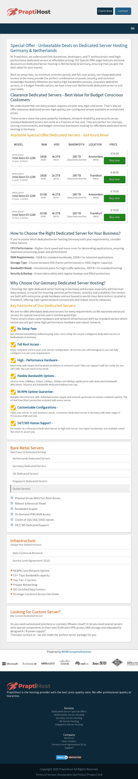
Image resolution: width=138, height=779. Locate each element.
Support (69, 747)
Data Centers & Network (27, 553)
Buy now (114, 160)
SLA (100, 774)
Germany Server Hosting (69, 718)
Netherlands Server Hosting (69, 714)
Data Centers (69, 741)
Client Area (105, 11)
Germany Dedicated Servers (29, 466)
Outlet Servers (21, 488)
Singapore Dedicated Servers (30, 481)
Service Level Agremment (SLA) (69, 744)
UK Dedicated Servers (25, 473)
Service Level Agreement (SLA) (31, 560)
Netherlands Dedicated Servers (31, 458)
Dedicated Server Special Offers (69, 711)
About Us (69, 738)
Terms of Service (46, 774)
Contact (123, 11)
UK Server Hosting (69, 721)
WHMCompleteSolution (76, 651)
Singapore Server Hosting (69, 724)
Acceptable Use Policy (71, 774)
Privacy (91, 774)
